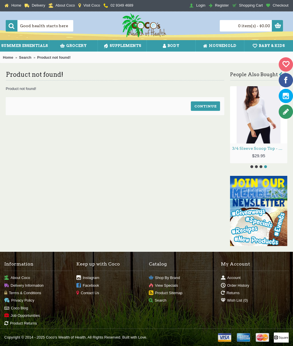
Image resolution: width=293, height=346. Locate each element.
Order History (235, 285)
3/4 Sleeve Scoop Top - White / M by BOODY (259, 148)
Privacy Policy (19, 300)
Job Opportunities (22, 315)
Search (25, 57)
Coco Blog (16, 308)
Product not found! (54, 57)
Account (231, 278)
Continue (205, 106)
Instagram (87, 278)
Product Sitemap (166, 293)
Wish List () (234, 300)
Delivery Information (24, 285)
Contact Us (87, 293)
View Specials (163, 285)
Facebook (87, 285)
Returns (230, 293)
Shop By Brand (164, 278)
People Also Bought (254, 74)
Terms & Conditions (22, 293)
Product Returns (20, 323)
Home (8, 57)
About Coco (17, 278)
